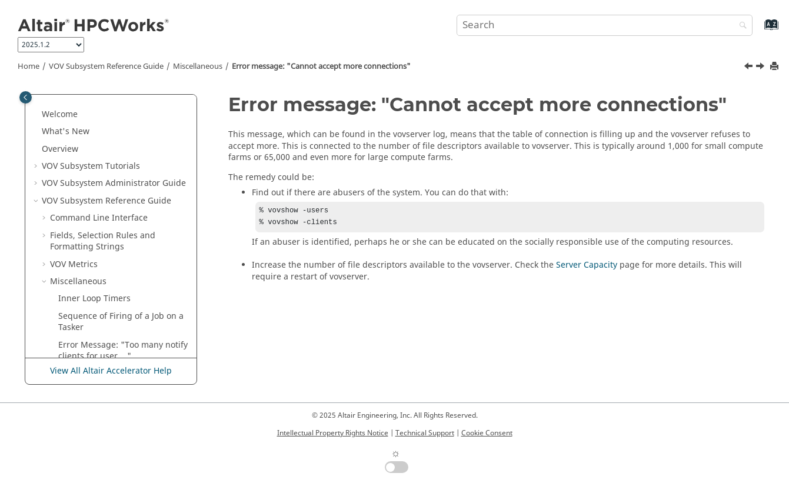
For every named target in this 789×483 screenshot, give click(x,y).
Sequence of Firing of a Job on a (121, 181)
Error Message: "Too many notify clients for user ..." (123, 210)
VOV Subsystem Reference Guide (106, 66)
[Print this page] (775, 67)
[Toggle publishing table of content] (25, 97)
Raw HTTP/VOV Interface (106, 348)
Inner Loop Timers (94, 157)
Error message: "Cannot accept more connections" (321, 66)
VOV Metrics (74, 123)
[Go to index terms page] (758, 30)
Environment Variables (103, 295)
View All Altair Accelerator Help (111, 371)
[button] (45, 95)
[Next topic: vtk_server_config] (761, 68)
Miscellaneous (197, 66)
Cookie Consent (486, 433)
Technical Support (424, 433)
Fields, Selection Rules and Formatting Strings (102, 100)
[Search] (740, 26)
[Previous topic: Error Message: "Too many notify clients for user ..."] (749, 68)
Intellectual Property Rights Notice (332, 433)
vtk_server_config (92, 261)
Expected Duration (94, 278)
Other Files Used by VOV (106, 313)
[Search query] (605, 25)
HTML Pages (82, 330)
